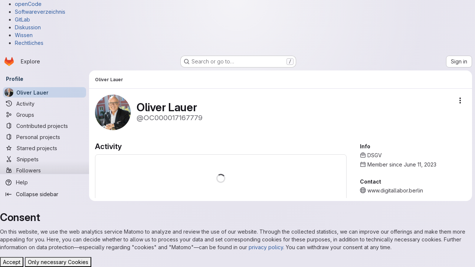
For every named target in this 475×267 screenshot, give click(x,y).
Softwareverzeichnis (40, 12)
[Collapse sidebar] (44, 194)
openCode (28, 4)
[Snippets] (44, 159)
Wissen (24, 35)
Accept (11, 262)
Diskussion (28, 27)
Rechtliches (29, 43)
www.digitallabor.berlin (395, 190)
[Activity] (44, 103)
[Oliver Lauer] (44, 92)
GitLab (22, 19)
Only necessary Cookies (58, 262)
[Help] (44, 182)
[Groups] (44, 114)
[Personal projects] (44, 137)
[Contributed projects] (44, 126)
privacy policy (266, 247)
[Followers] (44, 170)
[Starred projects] (44, 148)
